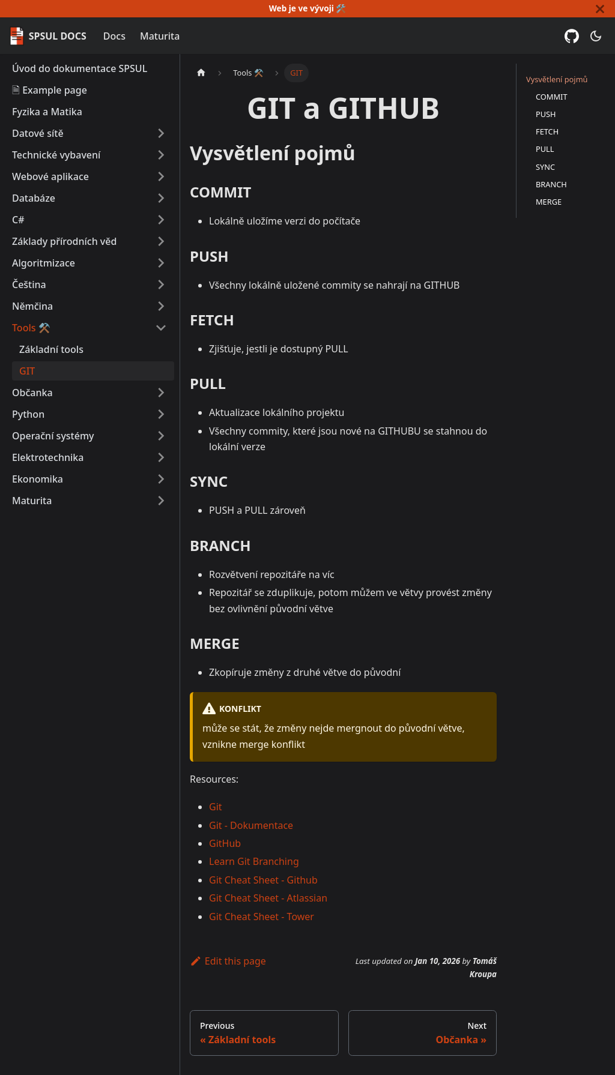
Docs (114, 36)
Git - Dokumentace (251, 825)
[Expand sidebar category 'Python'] (161, 414)
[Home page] (201, 73)
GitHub (225, 843)
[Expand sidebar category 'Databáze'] (161, 198)
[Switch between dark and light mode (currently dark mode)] (595, 36)
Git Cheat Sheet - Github (263, 880)
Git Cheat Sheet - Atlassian (268, 898)
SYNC (545, 166)
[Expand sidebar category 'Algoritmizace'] (161, 263)
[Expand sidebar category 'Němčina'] (161, 306)
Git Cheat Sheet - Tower (261, 916)
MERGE (549, 201)
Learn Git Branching (254, 861)
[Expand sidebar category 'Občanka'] (161, 392)
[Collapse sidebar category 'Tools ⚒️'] (161, 327)
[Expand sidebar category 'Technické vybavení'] (161, 154)
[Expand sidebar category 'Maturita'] (161, 500)
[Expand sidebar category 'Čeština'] (161, 284)
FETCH (547, 131)
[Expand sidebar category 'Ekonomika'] (161, 479)
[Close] (600, 8)
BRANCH (551, 184)
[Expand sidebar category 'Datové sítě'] (161, 133)
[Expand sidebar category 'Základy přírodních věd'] (161, 241)
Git (215, 806)
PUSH (546, 114)
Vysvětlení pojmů (557, 79)
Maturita (160, 36)
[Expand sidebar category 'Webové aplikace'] (161, 176)
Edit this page (228, 961)
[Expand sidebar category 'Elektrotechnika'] (161, 457)
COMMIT (552, 96)
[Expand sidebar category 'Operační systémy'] (161, 435)
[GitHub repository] (571, 36)
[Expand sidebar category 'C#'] (161, 219)
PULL (545, 148)
